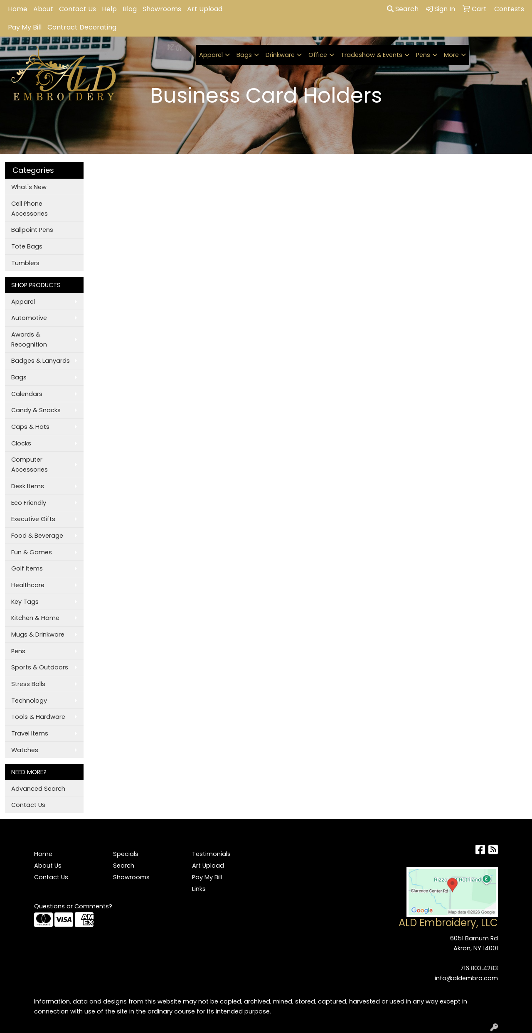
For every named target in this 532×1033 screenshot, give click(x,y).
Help (109, 9)
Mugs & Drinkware (37, 634)
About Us (48, 865)
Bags (244, 55)
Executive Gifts (33, 519)
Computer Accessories (29, 464)
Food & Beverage (37, 535)
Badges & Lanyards (40, 361)
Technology (29, 700)
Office (317, 55)
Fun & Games (31, 552)
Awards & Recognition (29, 339)
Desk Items (27, 486)
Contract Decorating (81, 27)
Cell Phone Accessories (29, 208)
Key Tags (25, 602)
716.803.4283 (479, 968)
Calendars (26, 394)
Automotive (29, 318)
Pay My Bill (25, 27)
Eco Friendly (28, 503)
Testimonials (211, 854)
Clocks (21, 443)
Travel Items (29, 733)
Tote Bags (26, 246)
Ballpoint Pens (32, 230)
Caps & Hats (30, 427)
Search (403, 9)
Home (17, 9)
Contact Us (77, 9)
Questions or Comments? (73, 906)
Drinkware (280, 55)
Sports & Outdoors (39, 667)
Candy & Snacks (36, 410)
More (451, 55)
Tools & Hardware (38, 717)
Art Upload (204, 9)
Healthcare (27, 585)
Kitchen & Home (35, 618)
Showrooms (162, 9)
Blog (130, 9)
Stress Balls (28, 684)
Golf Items (27, 568)
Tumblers (25, 263)
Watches (24, 750)
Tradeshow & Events (371, 55)
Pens (423, 55)
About (43, 9)
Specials (125, 854)
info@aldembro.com (466, 978)
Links (199, 889)
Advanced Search (38, 789)
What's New (29, 187)
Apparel (211, 55)
